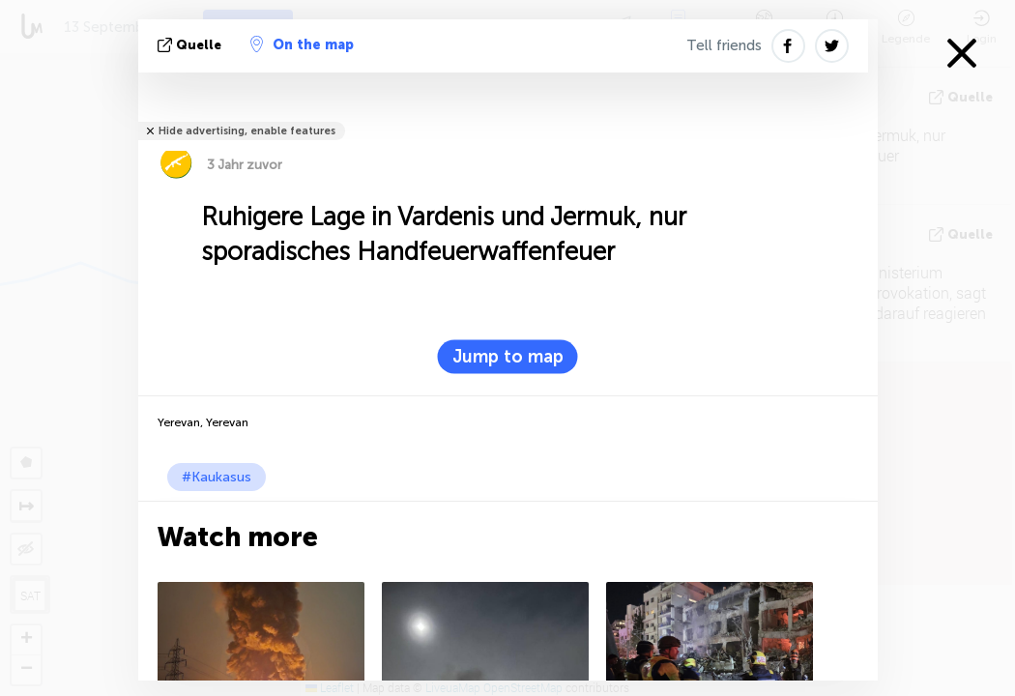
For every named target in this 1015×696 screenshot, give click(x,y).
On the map (302, 44)
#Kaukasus (216, 477)
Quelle (191, 45)
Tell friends (724, 45)
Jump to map (508, 356)
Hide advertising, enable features (247, 131)
